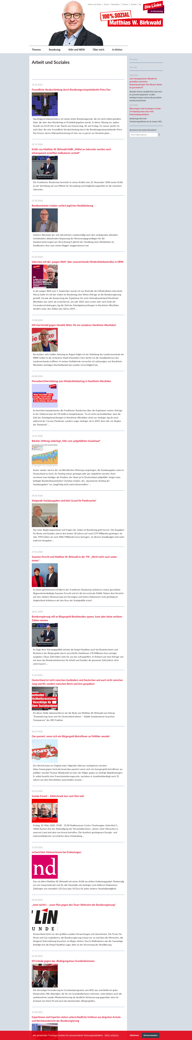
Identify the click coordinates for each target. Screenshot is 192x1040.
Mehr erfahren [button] (112, 1035)
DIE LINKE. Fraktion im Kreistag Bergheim (142, 990)
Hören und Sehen (94, 4)
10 (66, 931)
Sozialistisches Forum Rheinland (141, 1001)
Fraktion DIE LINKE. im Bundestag (142, 958)
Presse (106, 4)
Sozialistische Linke (140, 996)
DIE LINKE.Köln (139, 968)
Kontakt (134, 4)
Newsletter (115, 4)
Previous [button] (65, 1022)
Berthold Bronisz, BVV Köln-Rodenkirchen (144, 979)
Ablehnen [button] (134, 1035)
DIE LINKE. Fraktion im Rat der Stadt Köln (145, 973)
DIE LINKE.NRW (139, 964)
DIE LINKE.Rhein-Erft (141, 985)
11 (71, 931)
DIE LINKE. (137, 953)
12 (76, 931)
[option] (75, 1023)
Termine (125, 4)
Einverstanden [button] (151, 1035)
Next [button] (164, 1022)
